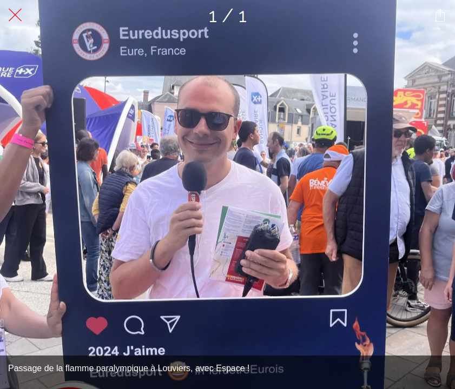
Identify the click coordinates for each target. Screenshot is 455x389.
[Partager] (440, 15)
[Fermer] (15, 15)
